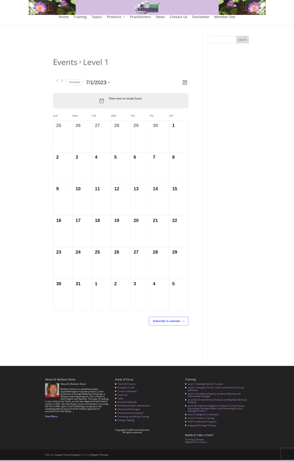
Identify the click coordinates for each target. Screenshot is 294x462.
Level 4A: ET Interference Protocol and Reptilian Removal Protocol (217, 403)
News (160, 19)
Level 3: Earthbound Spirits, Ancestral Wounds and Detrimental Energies (214, 397)
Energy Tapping (126, 422)
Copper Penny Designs (67, 456)
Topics (97, 19)
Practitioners (140, 19)
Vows (120, 400)
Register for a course (196, 443)
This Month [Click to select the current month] (74, 84)
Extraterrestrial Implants (130, 414)
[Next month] (62, 82)
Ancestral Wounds (127, 403)
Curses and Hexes (127, 393)
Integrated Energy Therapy (202, 427)
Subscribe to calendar (166, 322)
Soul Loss (123, 396)
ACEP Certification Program (202, 423)
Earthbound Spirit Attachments (134, 407)
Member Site (224, 19)
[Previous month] (57, 82)
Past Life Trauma (126, 385)
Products (114, 19)
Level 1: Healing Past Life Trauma (205, 385)
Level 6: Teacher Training (201, 419)
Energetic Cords (126, 389)
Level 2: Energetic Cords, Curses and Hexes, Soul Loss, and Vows (216, 390)
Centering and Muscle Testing (133, 418)
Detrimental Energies (129, 411)
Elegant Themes (99, 456)
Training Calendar (194, 441)
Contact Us (178, 19)
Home (63, 19)
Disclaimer (200, 19)
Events (65, 63)
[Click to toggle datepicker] (98, 84)
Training (80, 19)
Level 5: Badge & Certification (203, 416)
